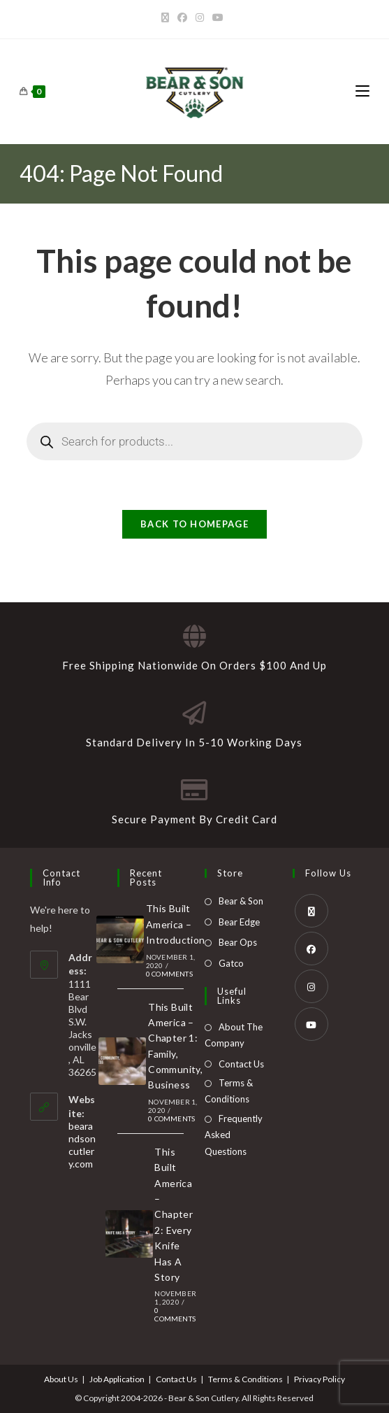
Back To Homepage (194, 524)
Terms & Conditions (229, 1091)
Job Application (117, 1379)
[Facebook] (182, 17)
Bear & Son (241, 901)
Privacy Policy (319, 1379)
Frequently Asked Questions (234, 1135)
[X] (167, 17)
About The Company (234, 1035)
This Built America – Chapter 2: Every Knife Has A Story (173, 1214)
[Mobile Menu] (362, 91)
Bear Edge (239, 922)
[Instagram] (199, 17)
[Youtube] (218, 17)
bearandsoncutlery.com (82, 1145)
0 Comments (169, 974)
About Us (61, 1379)
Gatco (231, 963)
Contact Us (241, 1064)
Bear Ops (238, 942)
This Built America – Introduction (175, 924)
